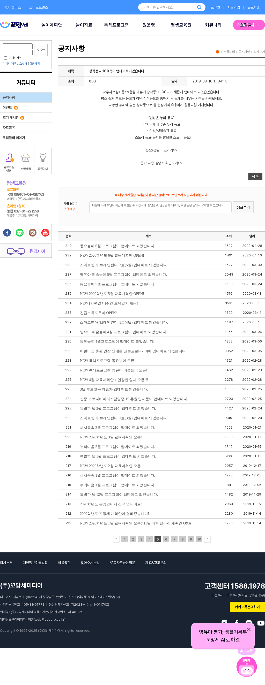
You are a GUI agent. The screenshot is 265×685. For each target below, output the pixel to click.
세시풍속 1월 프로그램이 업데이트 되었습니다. (117, 475)
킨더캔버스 (13, 7)
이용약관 (64, 563)
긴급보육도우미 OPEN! (98, 313)
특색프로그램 (116, 25)
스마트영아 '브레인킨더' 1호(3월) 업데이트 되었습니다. (124, 418)
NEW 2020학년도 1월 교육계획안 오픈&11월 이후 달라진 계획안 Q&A (135, 523)
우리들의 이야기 (14, 138)
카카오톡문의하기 (247, 607)
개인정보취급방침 (35, 563)
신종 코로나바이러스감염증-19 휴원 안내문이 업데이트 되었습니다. (134, 399)
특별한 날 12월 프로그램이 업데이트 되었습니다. (119, 495)
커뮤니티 (213, 25)
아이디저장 (13, 57)
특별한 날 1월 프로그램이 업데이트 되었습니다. (118, 456)
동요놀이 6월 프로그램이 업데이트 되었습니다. (117, 246)
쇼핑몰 (246, 25)
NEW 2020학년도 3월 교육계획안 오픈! (111, 437)
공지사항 (9, 97)
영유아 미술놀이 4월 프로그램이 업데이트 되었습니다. (123, 332)
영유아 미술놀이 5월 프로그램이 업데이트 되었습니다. (123, 275)
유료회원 (253, 7)
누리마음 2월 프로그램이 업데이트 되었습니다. (117, 447)
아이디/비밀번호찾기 (15, 63)
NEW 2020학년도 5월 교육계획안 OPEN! (112, 294)
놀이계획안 (51, 25)
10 (199, 539)
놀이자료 (84, 25)
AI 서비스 (19, 25)
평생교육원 (181, 25)
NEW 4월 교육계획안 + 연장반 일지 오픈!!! (114, 380)
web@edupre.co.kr (49, 619)
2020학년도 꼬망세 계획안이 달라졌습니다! (114, 514)
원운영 (149, 25)
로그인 (215, 7)
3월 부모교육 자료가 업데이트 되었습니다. (114, 389)
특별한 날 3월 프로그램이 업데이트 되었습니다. (118, 408)
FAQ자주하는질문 (122, 563)
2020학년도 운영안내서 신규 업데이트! (111, 504)
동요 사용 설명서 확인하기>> (161, 163)
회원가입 (233, 7)
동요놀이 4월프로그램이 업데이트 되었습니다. (117, 342)
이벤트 (10, 107)
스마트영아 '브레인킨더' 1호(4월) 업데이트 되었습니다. (124, 322)
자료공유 (9, 128)
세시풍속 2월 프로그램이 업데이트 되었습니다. (117, 428)
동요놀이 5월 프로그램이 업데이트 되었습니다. (117, 284)
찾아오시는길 (90, 563)
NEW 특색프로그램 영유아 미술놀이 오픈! (113, 370)
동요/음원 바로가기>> (162, 150)
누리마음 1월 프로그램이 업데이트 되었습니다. (117, 485)
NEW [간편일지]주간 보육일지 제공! (109, 303)
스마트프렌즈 (38, 7)
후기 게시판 (13, 118)
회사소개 (6, 563)
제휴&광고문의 (155, 563)
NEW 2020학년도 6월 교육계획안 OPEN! (112, 255)
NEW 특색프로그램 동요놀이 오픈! (108, 361)
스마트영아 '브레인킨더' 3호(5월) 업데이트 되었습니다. (124, 265)
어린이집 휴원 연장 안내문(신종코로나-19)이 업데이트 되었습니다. (133, 351)
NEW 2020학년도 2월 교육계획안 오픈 (110, 466)
